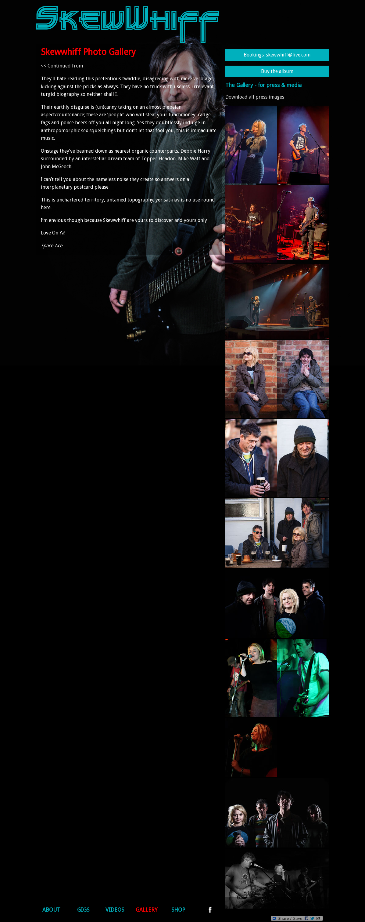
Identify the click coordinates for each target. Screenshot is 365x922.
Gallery (146, 910)
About (51, 910)
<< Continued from (62, 66)
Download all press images (254, 97)
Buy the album (277, 71)
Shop (178, 910)
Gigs (83, 910)
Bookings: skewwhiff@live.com (277, 55)
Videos (115, 910)
